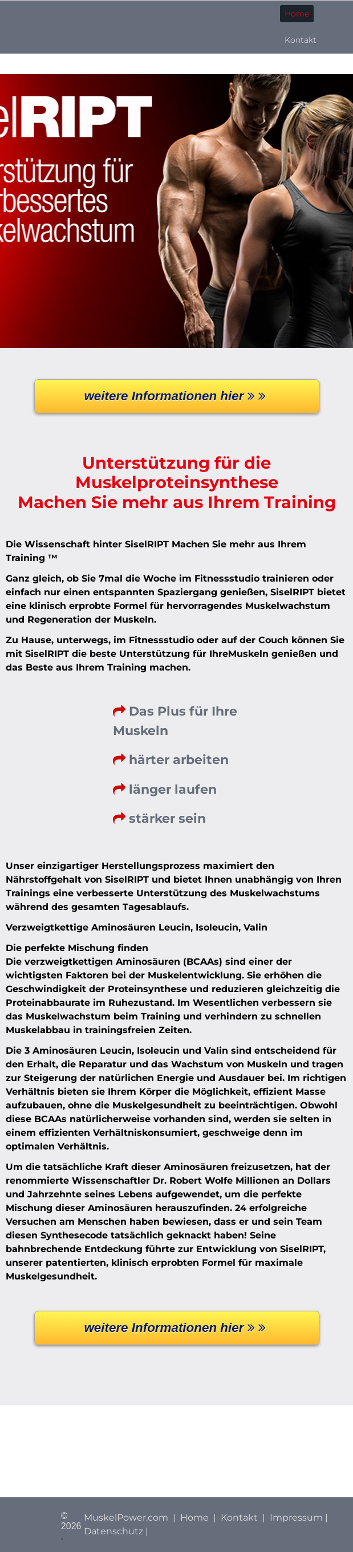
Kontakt (301, 40)
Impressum (296, 1517)
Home (297, 14)
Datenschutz (113, 1531)
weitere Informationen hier (176, 396)
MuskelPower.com (126, 1517)
